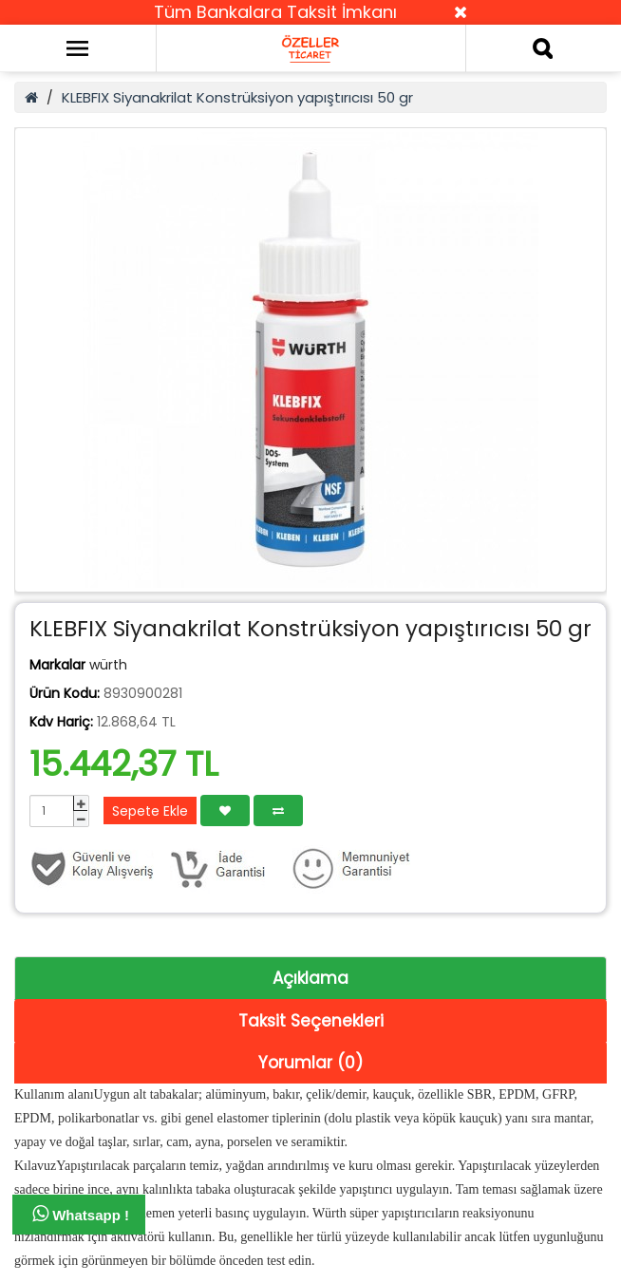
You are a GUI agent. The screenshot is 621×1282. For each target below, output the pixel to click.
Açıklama (310, 978)
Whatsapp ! (80, 1213)
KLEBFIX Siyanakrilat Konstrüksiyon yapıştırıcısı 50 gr (237, 97)
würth (108, 664)
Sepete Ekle (150, 810)
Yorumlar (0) (310, 1062)
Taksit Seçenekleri (311, 1020)
